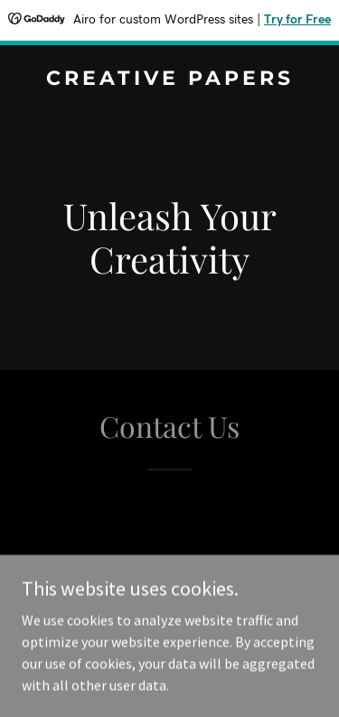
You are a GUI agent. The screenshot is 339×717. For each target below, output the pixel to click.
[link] (169, 79)
